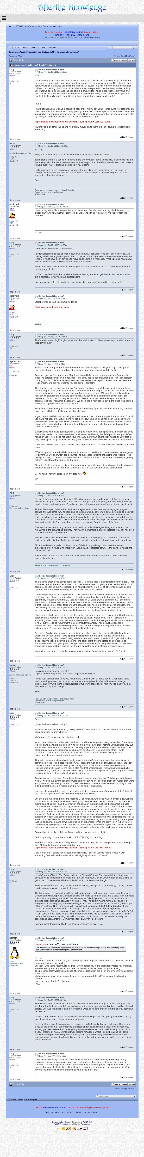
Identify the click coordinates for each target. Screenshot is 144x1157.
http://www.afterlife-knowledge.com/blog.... (82, 37)
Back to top (14, 139)
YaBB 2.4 (87, 1122)
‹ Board (20, 1099)
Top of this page (30, 1099)
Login (51, 26)
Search (34, 47)
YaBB (56, 1124)
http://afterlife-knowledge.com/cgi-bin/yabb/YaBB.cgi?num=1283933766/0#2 (73, 847)
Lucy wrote (40, 944)
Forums (30, 52)
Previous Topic (119, 56)
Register (58, 26)
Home (17, 47)
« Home (12, 1099)
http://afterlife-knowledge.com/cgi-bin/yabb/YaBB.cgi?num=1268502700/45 (72, 121)
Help (25, 47)
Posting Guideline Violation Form (82, 1112)
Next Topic (130, 56)
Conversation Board (17, 52)
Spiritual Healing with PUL (45, 52)
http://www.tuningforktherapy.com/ (52, 307)
